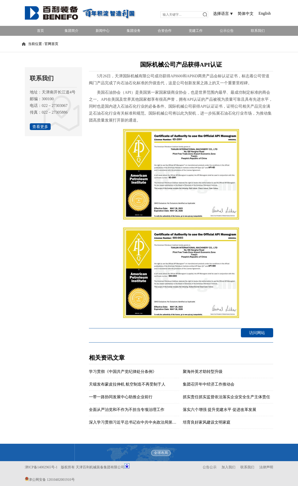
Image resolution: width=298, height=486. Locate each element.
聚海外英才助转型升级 (203, 371)
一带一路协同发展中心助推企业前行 (120, 397)
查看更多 (40, 127)
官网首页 (51, 44)
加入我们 (228, 467)
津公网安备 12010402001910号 (52, 480)
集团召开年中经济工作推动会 (208, 384)
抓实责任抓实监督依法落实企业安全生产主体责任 (226, 397)
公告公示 (210, 467)
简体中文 (246, 13)
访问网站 (257, 333)
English (265, 13)
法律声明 (266, 467)
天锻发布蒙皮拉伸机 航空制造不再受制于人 (127, 384)
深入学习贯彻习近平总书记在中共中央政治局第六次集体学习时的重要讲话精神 (158, 422)
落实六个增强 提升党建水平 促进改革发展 (219, 409)
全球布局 (161, 453)
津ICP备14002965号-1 (41, 467)
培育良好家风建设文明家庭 (206, 422)
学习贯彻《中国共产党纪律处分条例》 (122, 371)
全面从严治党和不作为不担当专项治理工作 (126, 409)
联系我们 (247, 467)
